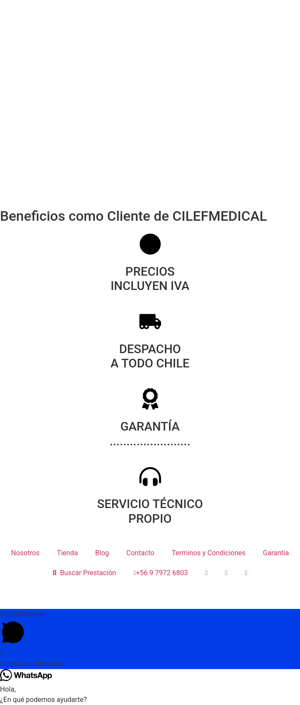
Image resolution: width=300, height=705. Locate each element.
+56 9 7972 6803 (160, 573)
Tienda (67, 553)
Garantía (276, 553)
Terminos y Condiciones (209, 553)
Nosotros (25, 553)
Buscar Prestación (84, 573)
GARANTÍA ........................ (150, 433)
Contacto (140, 553)
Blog (102, 553)
